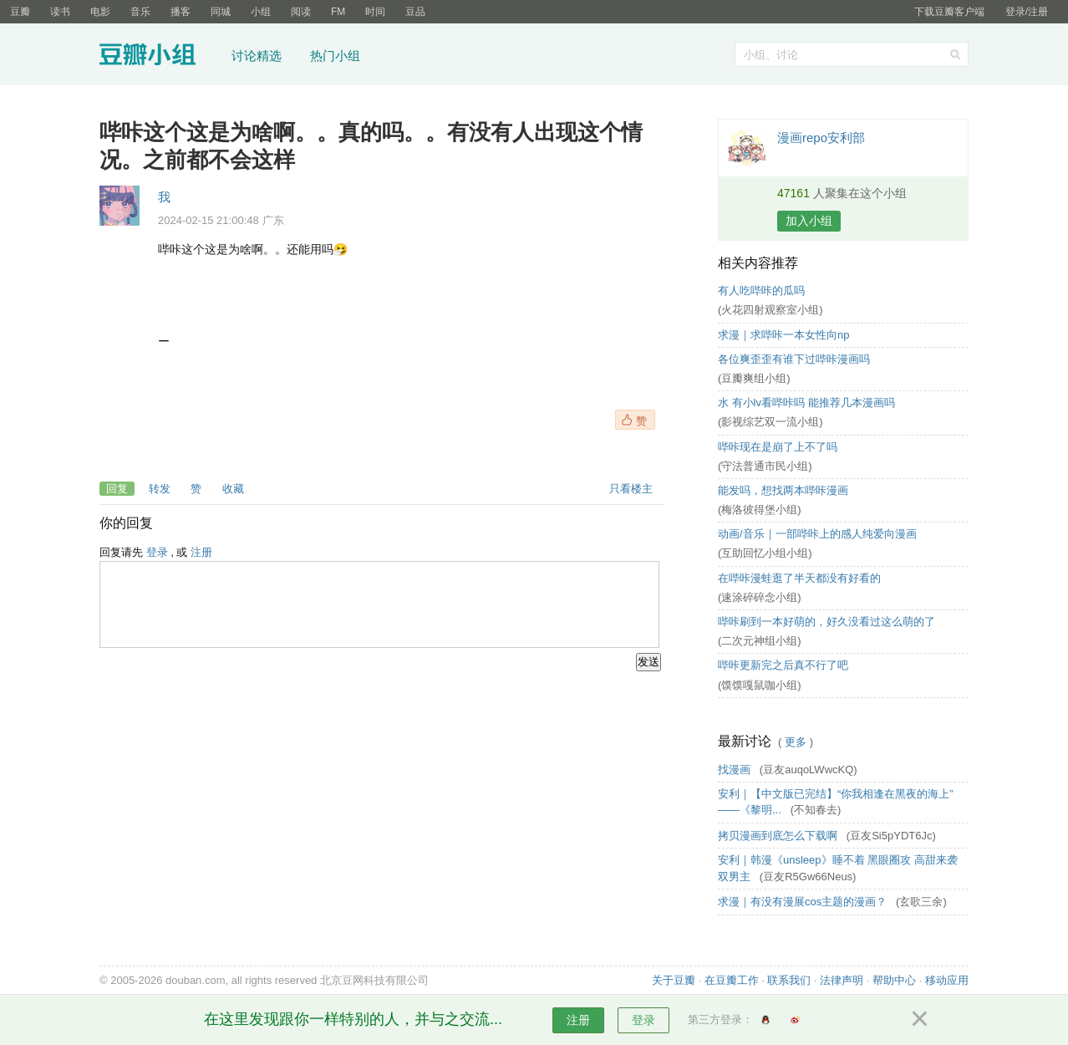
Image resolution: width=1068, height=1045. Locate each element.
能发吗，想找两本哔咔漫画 (783, 490)
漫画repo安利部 (821, 137)
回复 (117, 488)
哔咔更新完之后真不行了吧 (783, 665)
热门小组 (335, 55)
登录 (157, 552)
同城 (221, 12)
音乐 (140, 12)
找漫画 (736, 769)
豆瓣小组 (160, 56)
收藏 (233, 488)
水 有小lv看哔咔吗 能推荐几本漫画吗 (806, 402)
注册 (201, 552)
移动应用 (947, 980)
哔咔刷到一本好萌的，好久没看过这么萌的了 (826, 621)
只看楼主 (631, 488)
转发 (159, 488)
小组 (261, 12)
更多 (795, 742)
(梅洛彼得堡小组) (759, 509)
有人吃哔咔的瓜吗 (761, 290)
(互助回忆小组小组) (765, 553)
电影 (100, 12)
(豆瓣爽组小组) (754, 378)
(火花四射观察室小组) (770, 309)
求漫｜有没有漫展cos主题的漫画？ (804, 901)
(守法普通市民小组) (765, 466)
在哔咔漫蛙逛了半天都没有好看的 (799, 578)
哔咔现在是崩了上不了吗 (777, 447)
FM (338, 12)
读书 (60, 12)
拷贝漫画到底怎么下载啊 (779, 835)
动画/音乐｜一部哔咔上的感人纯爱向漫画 (817, 534)
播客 (180, 12)
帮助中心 (894, 980)
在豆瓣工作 (731, 980)
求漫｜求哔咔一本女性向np (783, 335)
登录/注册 (1026, 12)
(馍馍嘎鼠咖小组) (759, 685)
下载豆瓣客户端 (949, 12)
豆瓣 (20, 12)
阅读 (301, 12)
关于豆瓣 (673, 980)
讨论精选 (256, 55)
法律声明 (841, 980)
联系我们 (789, 980)
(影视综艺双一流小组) (770, 421)
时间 (375, 12)
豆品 (415, 12)
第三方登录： (720, 1019)
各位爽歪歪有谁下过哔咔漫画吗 (794, 359)
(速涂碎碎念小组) (759, 597)
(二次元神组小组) (759, 641)
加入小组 (809, 220)
